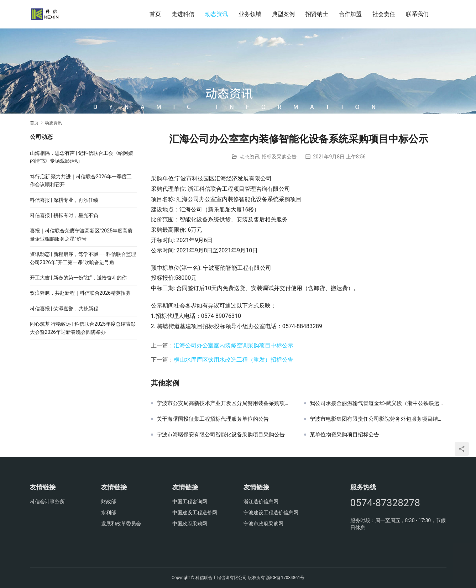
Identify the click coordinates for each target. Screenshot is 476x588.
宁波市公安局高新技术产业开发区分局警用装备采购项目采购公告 (225, 403)
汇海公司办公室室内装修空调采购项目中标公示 (233, 345)
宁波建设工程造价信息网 (271, 512)
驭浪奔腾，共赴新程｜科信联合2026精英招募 (80, 293)
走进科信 (183, 14)
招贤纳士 (316, 14)
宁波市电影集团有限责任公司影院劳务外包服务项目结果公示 (378, 419)
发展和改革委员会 (121, 523)
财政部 (108, 501)
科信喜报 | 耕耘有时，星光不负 (64, 215)
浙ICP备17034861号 (285, 577)
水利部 (108, 512)
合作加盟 (350, 14)
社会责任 (383, 14)
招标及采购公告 (279, 156)
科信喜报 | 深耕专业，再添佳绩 (64, 200)
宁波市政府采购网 (263, 523)
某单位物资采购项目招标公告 (344, 434)
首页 (155, 14)
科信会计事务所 (47, 501)
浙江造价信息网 (261, 501)
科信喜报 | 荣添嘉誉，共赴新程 (64, 308)
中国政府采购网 (189, 523)
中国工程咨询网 (189, 501)
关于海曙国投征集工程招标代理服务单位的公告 (213, 419)
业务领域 (250, 14)
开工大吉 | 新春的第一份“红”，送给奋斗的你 (78, 277)
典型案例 (283, 14)
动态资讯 (216, 14)
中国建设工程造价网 (194, 512)
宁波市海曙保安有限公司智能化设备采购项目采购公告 (221, 434)
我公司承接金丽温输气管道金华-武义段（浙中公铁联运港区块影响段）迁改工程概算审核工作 (378, 403)
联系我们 (417, 14)
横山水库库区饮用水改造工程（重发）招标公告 (233, 359)
